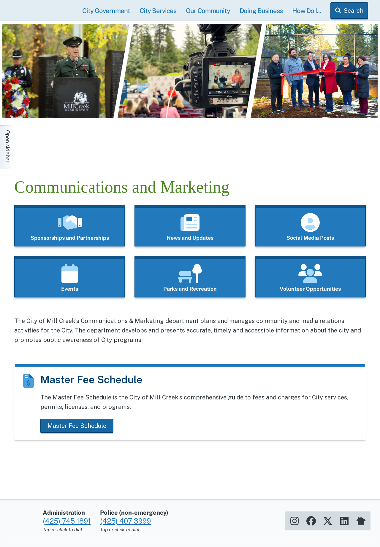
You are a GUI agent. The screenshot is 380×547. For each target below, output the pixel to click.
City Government (106, 11)
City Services (158, 11)
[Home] (67, 144)
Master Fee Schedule (77, 425)
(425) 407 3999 (125, 517)
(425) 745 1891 (67, 517)
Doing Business (261, 11)
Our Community (208, 11)
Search (353, 10)
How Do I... (306, 11)
